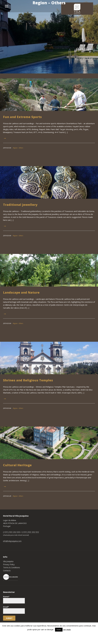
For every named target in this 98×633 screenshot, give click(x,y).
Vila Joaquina (8, 561)
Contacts (7, 570)
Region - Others (18, 148)
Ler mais (67, 629)
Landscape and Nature (21, 292)
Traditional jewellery (20, 205)
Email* (14, 610)
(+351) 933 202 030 (11, 532)
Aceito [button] (58, 629)
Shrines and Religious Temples (28, 380)
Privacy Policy (9, 564)
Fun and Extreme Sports (22, 117)
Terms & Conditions (11, 567)
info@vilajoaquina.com (12, 541)
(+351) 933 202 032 (30, 532)
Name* (14, 599)
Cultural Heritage (17, 465)
